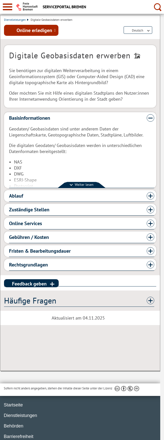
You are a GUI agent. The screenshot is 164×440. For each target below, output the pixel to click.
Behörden (13, 425)
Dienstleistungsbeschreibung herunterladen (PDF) (155, 30)
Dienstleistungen (16, 20)
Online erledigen (34, 30)
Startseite (13, 404)
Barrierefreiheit (18, 436)
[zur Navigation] (7, 7)
